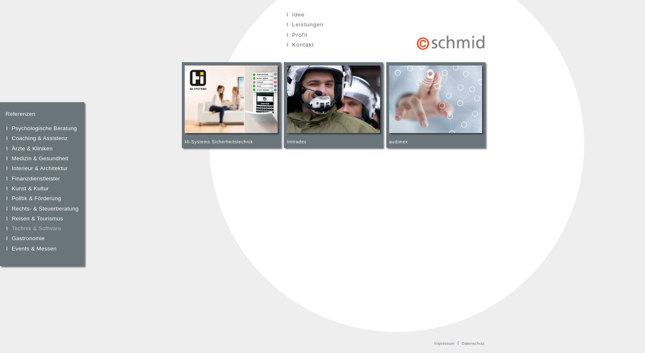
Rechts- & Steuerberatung (45, 209)
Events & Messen (34, 248)
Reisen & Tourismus (37, 218)
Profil (299, 35)
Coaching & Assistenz (40, 138)
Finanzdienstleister (36, 178)
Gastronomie (28, 238)
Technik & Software (36, 228)
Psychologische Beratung (44, 128)
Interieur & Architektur (40, 168)
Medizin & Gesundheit (40, 158)
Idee (298, 15)
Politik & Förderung (36, 198)
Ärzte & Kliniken (32, 148)
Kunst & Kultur (30, 188)
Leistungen (308, 24)
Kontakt (303, 45)
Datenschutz (473, 343)
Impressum (444, 343)
